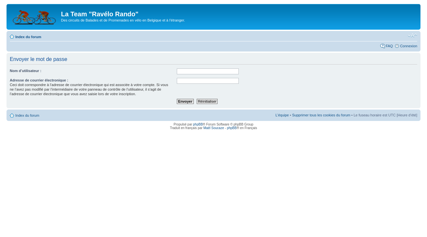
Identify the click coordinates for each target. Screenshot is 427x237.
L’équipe (282, 115)
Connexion (408, 46)
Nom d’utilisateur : (25, 71)
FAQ (389, 46)
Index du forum (28, 37)
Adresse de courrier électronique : (39, 80)
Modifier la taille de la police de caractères (412, 35)
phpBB (198, 124)
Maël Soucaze (213, 128)
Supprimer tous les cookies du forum (321, 115)
